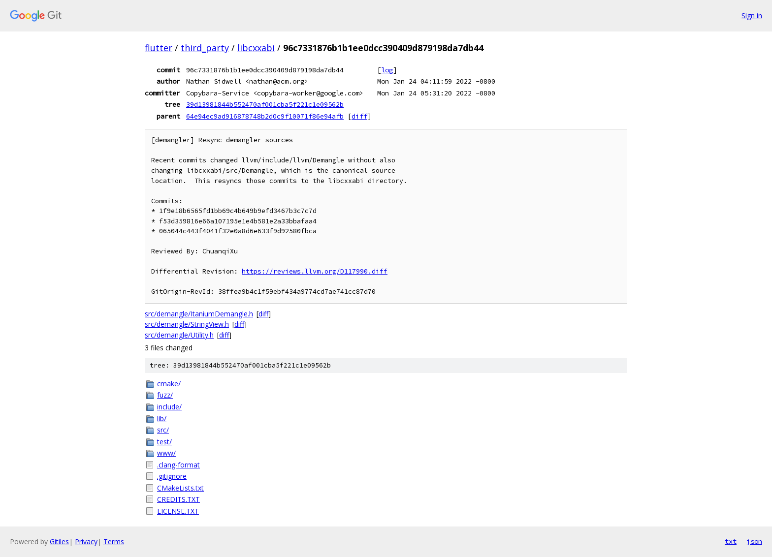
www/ (166, 453)
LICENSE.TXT (178, 511)
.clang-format (178, 464)
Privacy (86, 541)
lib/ (161, 418)
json (754, 541)
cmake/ (169, 383)
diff (359, 116)
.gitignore (172, 476)
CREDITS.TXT (178, 499)
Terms (113, 541)
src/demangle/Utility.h (179, 335)
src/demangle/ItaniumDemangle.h (199, 313)
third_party (205, 48)
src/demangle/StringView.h (187, 324)
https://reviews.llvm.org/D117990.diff (314, 271)
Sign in (751, 15)
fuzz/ (165, 395)
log (387, 69)
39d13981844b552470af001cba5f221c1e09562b (265, 104)
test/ (164, 441)
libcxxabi (256, 48)
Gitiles (59, 541)
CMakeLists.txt (180, 488)
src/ (163, 429)
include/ (169, 406)
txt (731, 541)
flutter (158, 48)
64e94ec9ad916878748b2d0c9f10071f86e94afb (265, 116)
